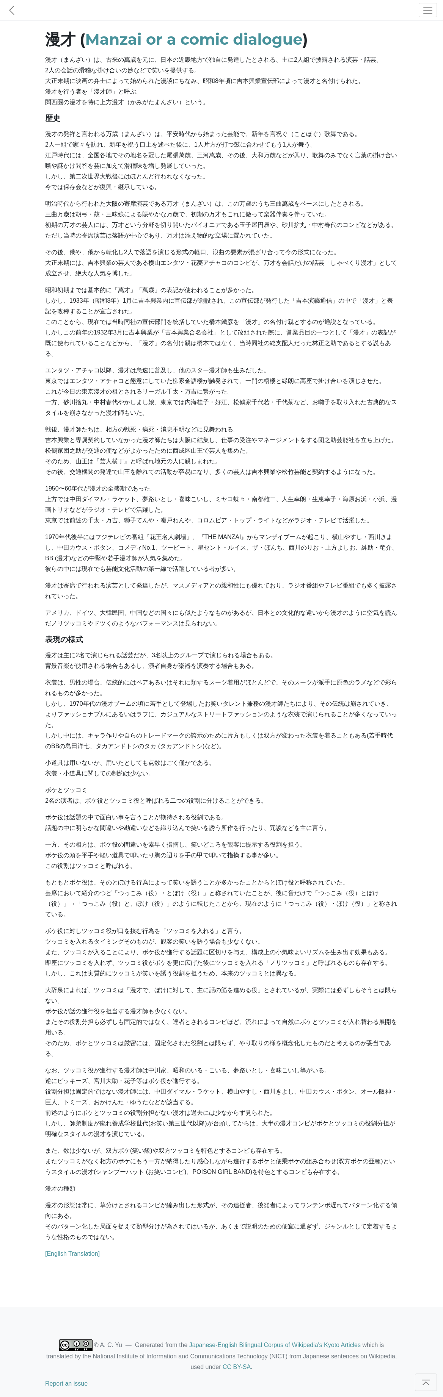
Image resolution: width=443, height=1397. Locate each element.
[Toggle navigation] (428, 10)
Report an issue (66, 1383)
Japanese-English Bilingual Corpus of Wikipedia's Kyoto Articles (275, 1345)
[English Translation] (72, 1253)
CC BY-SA (237, 1367)
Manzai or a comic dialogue (194, 39)
